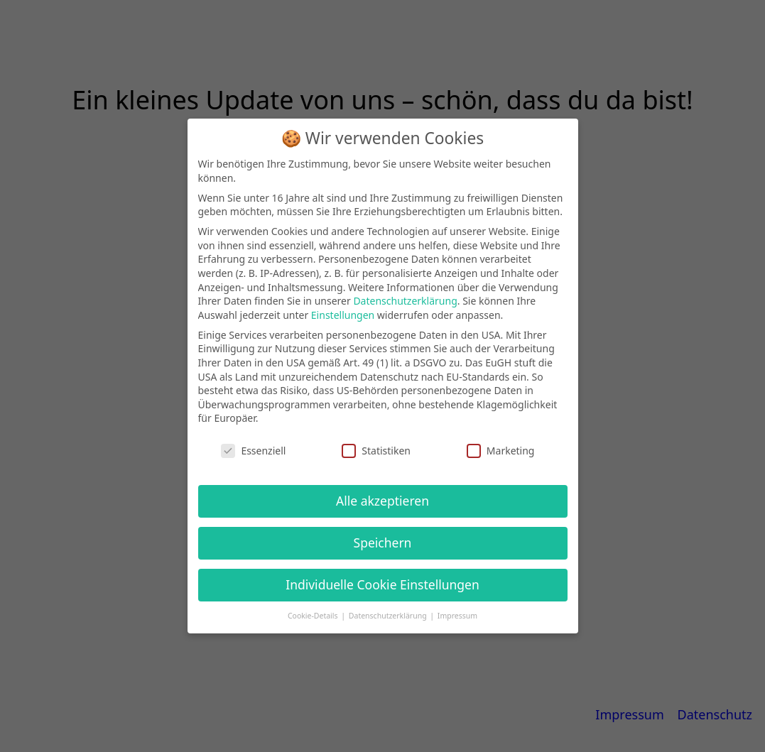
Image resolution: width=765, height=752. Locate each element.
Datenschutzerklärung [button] (389, 616)
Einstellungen (342, 315)
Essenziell (253, 450)
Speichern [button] (383, 542)
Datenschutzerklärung (405, 300)
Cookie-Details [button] (314, 616)
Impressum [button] (457, 616)
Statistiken (376, 450)
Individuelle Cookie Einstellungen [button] (382, 584)
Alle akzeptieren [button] (382, 500)
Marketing (501, 450)
